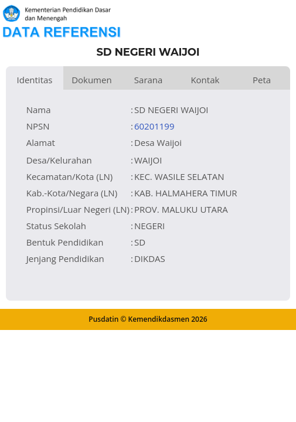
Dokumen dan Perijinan (92, 82)
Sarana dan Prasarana (148, 82)
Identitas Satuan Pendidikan (34, 82)
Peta (262, 80)
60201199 (154, 126)
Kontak (204, 80)
